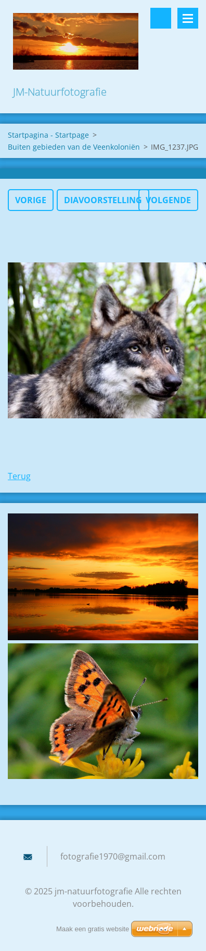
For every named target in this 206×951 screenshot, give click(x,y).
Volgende (168, 200)
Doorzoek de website (160, 18)
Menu (187, 18)
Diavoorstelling (103, 200)
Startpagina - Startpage (48, 135)
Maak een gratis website (92, 929)
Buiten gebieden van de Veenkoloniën (74, 147)
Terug (19, 476)
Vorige (30, 200)
